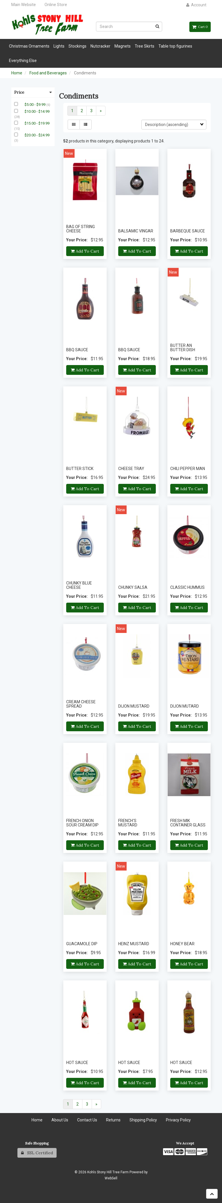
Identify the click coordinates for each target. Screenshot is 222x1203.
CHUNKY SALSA (132, 587)
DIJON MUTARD (184, 706)
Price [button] (33, 92)
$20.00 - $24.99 (37, 135)
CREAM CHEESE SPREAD (81, 704)
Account (196, 5)
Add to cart (85, 251)
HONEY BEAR (182, 943)
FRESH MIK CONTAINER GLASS (188, 822)
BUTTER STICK (79, 468)
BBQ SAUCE (77, 349)
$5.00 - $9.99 (35, 104)
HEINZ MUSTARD (133, 943)
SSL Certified (37, 1152)
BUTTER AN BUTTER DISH (182, 347)
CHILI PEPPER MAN (187, 468)
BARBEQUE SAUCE (187, 231)
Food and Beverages (48, 73)
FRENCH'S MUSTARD (127, 822)
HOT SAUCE (77, 1062)
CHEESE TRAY (131, 468)
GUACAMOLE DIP (81, 943)
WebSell (111, 1178)
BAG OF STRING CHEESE (80, 228)
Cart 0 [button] (200, 27)
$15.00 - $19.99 (37, 123)
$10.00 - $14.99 (37, 111)
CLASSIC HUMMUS (187, 587)
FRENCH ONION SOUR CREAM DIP (82, 822)
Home (16, 73)
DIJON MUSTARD (133, 706)
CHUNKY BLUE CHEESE (79, 585)
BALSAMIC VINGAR (135, 231)
